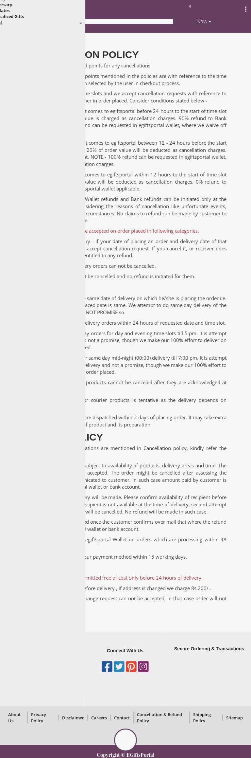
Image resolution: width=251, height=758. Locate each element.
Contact (122, 718)
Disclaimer (73, 718)
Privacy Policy (38, 718)
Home (13, 40)
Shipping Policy (202, 718)
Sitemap (234, 718)
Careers (99, 718)
